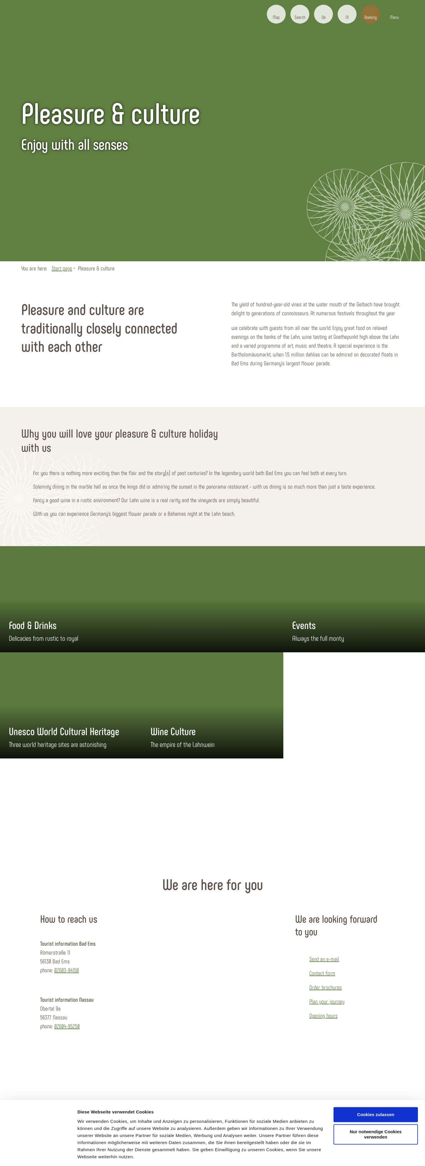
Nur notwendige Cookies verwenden (376, 1116)
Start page (62, 268)
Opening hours (323, 1015)
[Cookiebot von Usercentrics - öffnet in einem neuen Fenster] (38, 1154)
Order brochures (325, 987)
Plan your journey (326, 1001)
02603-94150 (66, 969)
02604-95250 (67, 1025)
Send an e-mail (324, 958)
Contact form (322, 972)
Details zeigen (92, 1154)
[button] (276, 14)
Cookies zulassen (375, 1095)
